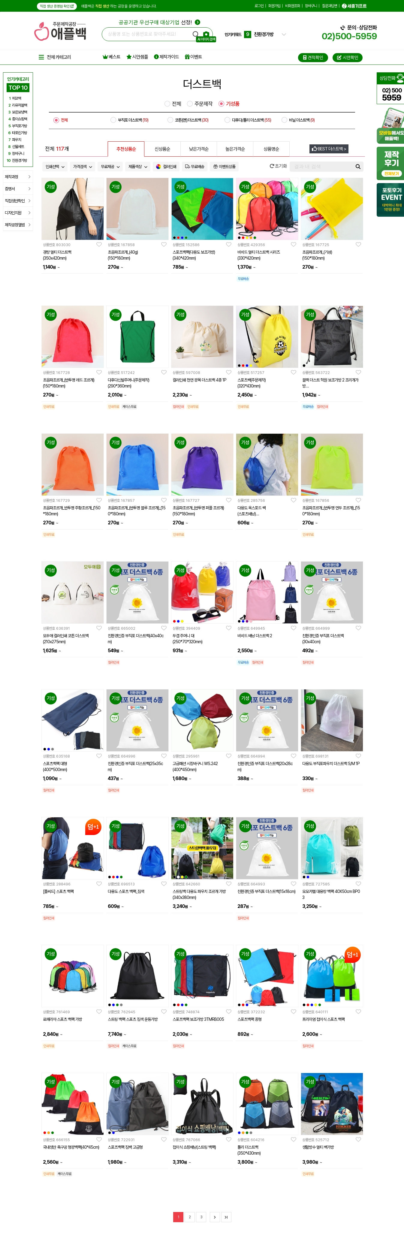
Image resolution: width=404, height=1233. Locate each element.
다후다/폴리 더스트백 (251, 120)
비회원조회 (292, 6)
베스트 (111, 57)
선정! (159, 22)
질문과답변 (329, 6)
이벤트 (193, 57)
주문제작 (203, 104)
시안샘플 (137, 57)
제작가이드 (166, 57)
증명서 (17, 189)
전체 (176, 104)
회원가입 (274, 6)
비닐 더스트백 (302, 120)
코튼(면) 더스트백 (191, 120)
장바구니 (311, 6)
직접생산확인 (17, 201)
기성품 (233, 104)
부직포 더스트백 (133, 120)
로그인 (259, 6)
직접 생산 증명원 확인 (57, 6)
